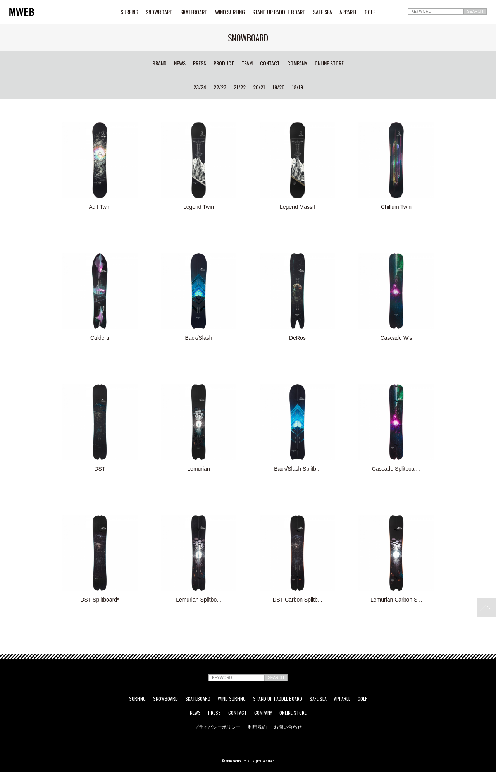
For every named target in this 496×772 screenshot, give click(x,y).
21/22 (240, 87)
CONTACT (270, 63)
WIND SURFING (230, 12)
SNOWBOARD (159, 12)
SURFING (129, 12)
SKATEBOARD (194, 12)
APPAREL (348, 12)
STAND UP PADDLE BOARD (279, 12)
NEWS (180, 63)
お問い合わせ (288, 726)
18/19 (297, 87)
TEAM (247, 63)
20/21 (259, 87)
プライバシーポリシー (217, 726)
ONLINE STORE (329, 63)
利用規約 (257, 726)
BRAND (159, 63)
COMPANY (297, 63)
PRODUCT (224, 63)
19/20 (278, 87)
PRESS (199, 63)
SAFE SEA (322, 12)
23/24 (199, 87)
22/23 (220, 87)
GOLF (370, 12)
